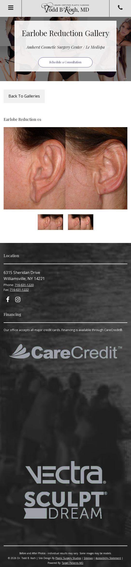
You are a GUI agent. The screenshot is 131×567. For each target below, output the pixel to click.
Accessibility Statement (108, 558)
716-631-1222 (19, 290)
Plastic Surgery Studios (68, 558)
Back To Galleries (24, 96)
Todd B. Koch (65, 8)
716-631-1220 (24, 285)
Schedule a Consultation (65, 62)
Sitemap (88, 558)
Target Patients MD (72, 563)
